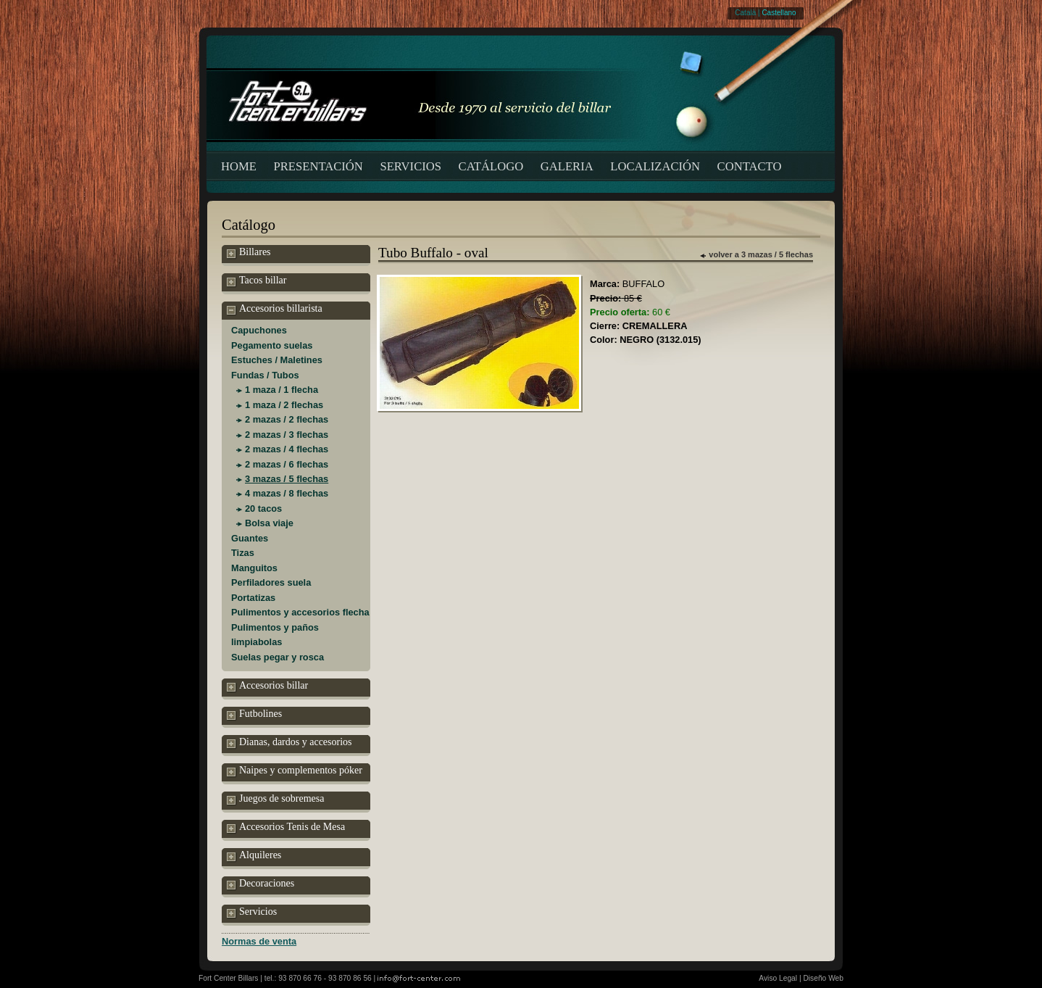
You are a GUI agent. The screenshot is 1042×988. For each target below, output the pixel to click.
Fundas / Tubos (265, 375)
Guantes (249, 538)
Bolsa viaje (269, 523)
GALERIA (567, 166)
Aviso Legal (778, 978)
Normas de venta (259, 941)
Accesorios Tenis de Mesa (286, 827)
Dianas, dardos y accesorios (289, 743)
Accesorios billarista (274, 309)
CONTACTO (749, 166)
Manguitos (254, 568)
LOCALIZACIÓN (655, 166)
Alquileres (254, 856)
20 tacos (263, 508)
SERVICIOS (410, 166)
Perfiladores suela (271, 582)
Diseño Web (823, 978)
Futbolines (254, 714)
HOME (239, 166)
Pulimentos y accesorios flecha (300, 612)
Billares (249, 253)
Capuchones (259, 330)
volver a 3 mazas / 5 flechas (761, 254)
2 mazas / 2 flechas (286, 419)
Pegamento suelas (271, 345)
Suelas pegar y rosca (277, 657)
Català (745, 13)
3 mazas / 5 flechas (286, 478)
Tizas (242, 552)
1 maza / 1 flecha (281, 389)
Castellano (779, 13)
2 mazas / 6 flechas (286, 464)
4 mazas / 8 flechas (286, 493)
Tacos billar (257, 281)
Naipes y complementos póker (294, 771)
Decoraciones (260, 884)
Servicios (252, 912)
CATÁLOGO (491, 166)
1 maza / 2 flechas (284, 404)
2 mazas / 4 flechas (286, 449)
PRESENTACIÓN (318, 166)
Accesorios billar (267, 686)
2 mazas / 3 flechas (286, 434)
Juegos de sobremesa (275, 799)
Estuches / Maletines (276, 359)
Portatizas (253, 597)
